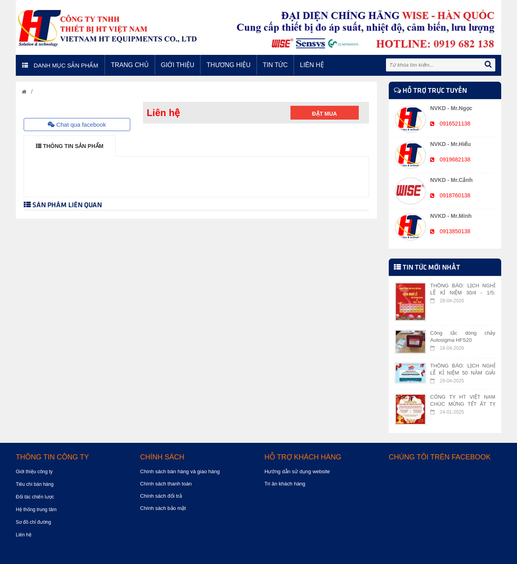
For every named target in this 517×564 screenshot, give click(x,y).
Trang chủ (130, 65)
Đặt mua (324, 114)
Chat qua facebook (77, 124)
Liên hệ (312, 65)
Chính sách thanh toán (166, 484)
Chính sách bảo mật (163, 508)
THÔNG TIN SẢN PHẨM (69, 146)
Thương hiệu (228, 65)
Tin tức (275, 65)
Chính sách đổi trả (161, 496)
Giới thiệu (178, 65)
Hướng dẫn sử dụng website (297, 471)
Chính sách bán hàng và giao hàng (180, 471)
